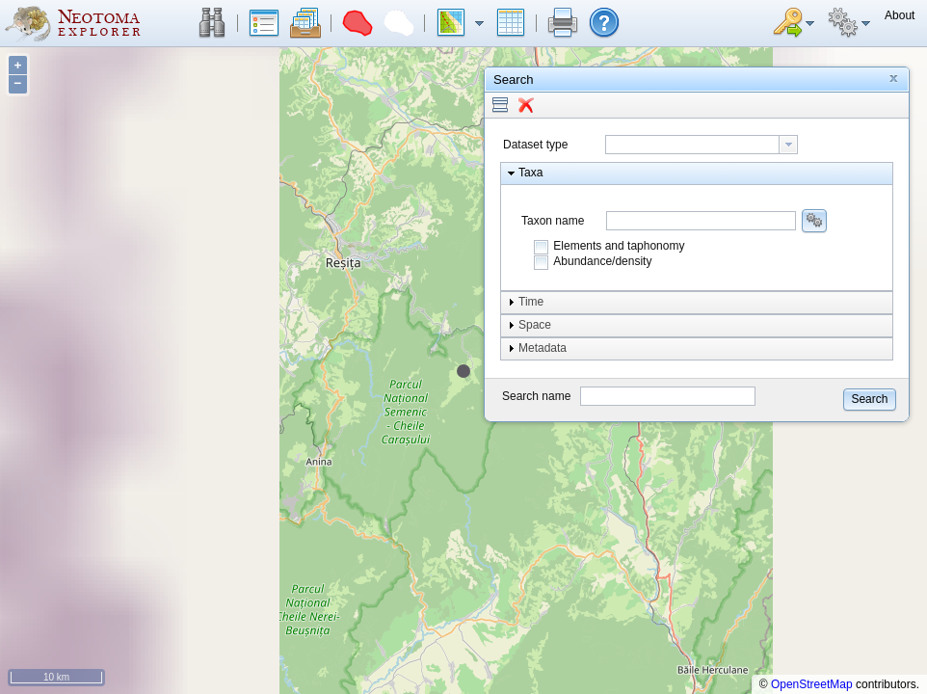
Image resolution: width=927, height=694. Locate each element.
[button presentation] (788, 144)
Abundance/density (602, 261)
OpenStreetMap (812, 684)
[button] (212, 23)
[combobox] (701, 144)
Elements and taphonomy (618, 246)
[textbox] (692, 144)
